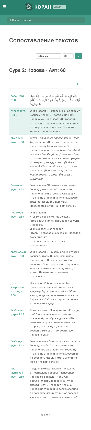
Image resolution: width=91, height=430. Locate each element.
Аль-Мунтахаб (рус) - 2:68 (17, 372)
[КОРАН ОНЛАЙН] (45, 7)
